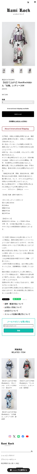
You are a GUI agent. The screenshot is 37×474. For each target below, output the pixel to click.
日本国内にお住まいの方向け (18, 121)
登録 (18, 330)
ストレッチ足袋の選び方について (17, 314)
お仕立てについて (11, 311)
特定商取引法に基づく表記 (10, 463)
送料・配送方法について (14, 304)
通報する (25, 299)
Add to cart (18, 114)
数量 (3, 99)
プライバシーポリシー (8, 459)
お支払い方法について (13, 307)
